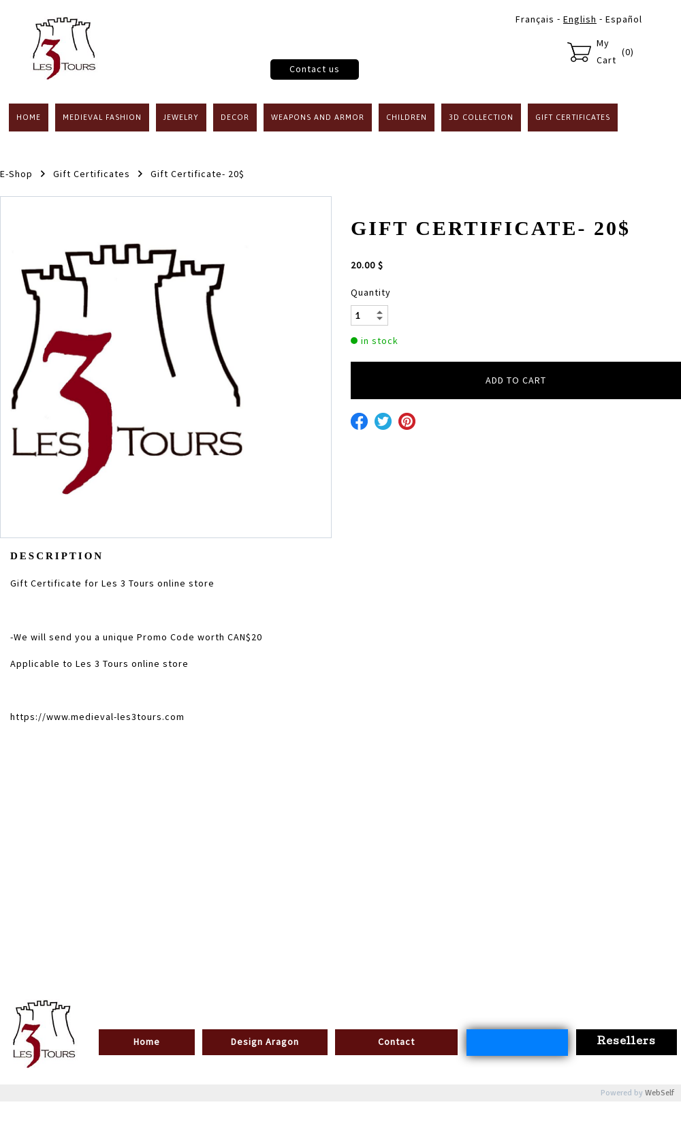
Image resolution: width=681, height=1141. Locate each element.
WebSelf (659, 1093)
